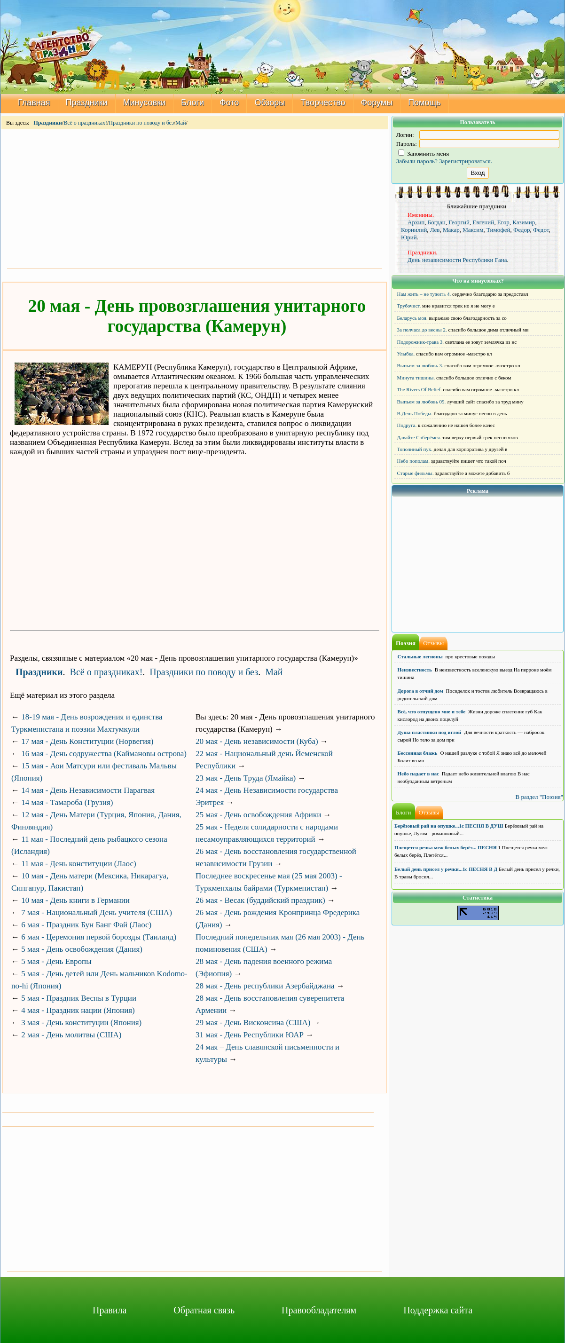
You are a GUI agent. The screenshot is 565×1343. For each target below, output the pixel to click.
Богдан (437, 222)
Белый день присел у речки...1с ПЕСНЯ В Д (445, 869)
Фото (229, 102)
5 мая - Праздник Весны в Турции (78, 998)
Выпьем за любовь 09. (421, 401)
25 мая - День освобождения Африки (258, 814)
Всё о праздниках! (85, 122)
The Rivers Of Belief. (419, 389)
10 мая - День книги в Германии (75, 900)
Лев (435, 229)
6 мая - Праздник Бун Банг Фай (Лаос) (86, 924)
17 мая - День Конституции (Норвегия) (87, 741)
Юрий (409, 237)
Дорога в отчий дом (420, 691)
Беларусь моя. (412, 318)
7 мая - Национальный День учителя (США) (96, 912)
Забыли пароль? (417, 161)
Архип (416, 222)
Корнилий (414, 229)
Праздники (87, 102)
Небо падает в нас (418, 773)
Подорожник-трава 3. (420, 342)
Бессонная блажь (418, 753)
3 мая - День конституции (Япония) (81, 1022)
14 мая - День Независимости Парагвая (88, 790)
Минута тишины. (416, 377)
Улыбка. (406, 353)
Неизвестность (415, 669)
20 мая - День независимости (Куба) (257, 741)
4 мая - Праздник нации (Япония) (77, 1010)
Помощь (424, 102)
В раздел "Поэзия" (539, 796)
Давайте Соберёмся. (419, 437)
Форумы (377, 102)
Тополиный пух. (415, 449)
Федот (541, 229)
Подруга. (407, 425)
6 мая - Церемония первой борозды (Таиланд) (98, 936)
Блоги (192, 102)
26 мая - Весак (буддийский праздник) (260, 900)
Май (180, 122)
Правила (109, 1310)
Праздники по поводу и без (141, 122)
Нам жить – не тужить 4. (424, 294)
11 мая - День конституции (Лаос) (78, 863)
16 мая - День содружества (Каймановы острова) (104, 753)
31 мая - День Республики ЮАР (250, 1034)
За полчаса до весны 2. (422, 329)
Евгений (483, 222)
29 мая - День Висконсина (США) (253, 1022)
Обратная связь (204, 1310)
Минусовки (144, 102)
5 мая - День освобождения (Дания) (81, 949)
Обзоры (269, 102)
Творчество (322, 102)
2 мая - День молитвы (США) (71, 1034)
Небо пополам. (413, 461)
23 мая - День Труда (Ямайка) (246, 778)
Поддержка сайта (437, 1310)
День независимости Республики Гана (457, 259)
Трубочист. (409, 305)
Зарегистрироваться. (465, 161)
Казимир (523, 222)
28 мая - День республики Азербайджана (265, 985)
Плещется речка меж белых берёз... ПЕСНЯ (445, 847)
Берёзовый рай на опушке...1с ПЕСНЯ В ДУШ (448, 826)
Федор (521, 229)
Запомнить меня (423, 153)
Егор (503, 222)
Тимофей (498, 229)
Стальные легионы (420, 656)
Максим (473, 229)
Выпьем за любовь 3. (420, 365)
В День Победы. (415, 413)
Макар (451, 229)
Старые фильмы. (415, 473)
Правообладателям (319, 1310)
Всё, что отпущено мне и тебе (432, 711)
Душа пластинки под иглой (430, 732)
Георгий (459, 222)
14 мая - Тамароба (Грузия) (67, 802)
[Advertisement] (194, 198)
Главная (34, 102)
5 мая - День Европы (56, 961)
